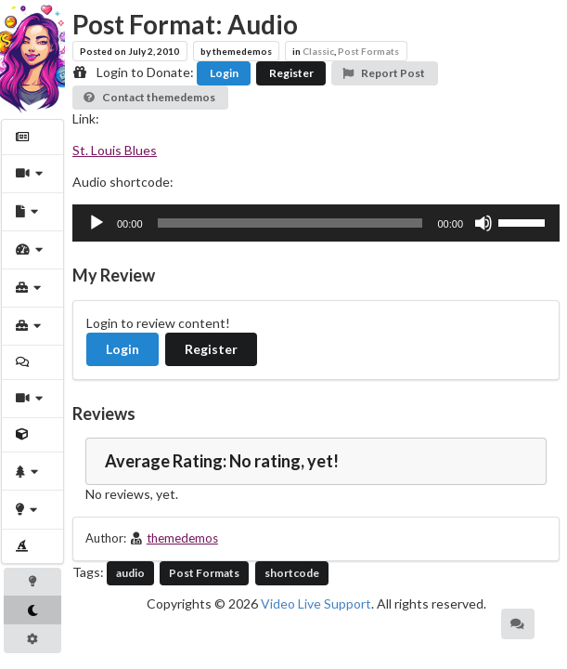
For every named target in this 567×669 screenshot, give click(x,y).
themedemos (182, 538)
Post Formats (368, 51)
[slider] (290, 223)
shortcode (291, 573)
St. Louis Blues (114, 150)
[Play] (96, 223)
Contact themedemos (149, 97)
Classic (318, 51)
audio (130, 573)
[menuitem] (33, 137)
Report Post (383, 73)
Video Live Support (316, 603)
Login (224, 73)
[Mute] (483, 223)
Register (291, 73)
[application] (316, 223)
